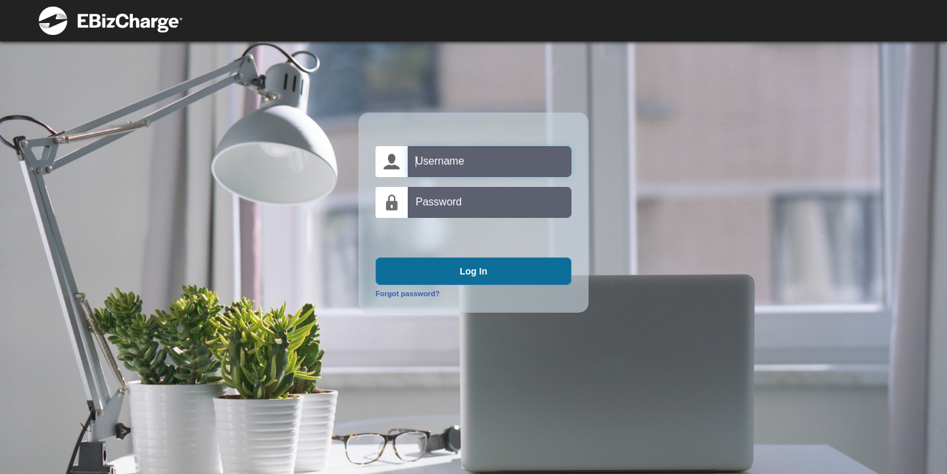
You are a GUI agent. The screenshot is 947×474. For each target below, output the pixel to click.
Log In (473, 271)
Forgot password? (408, 294)
